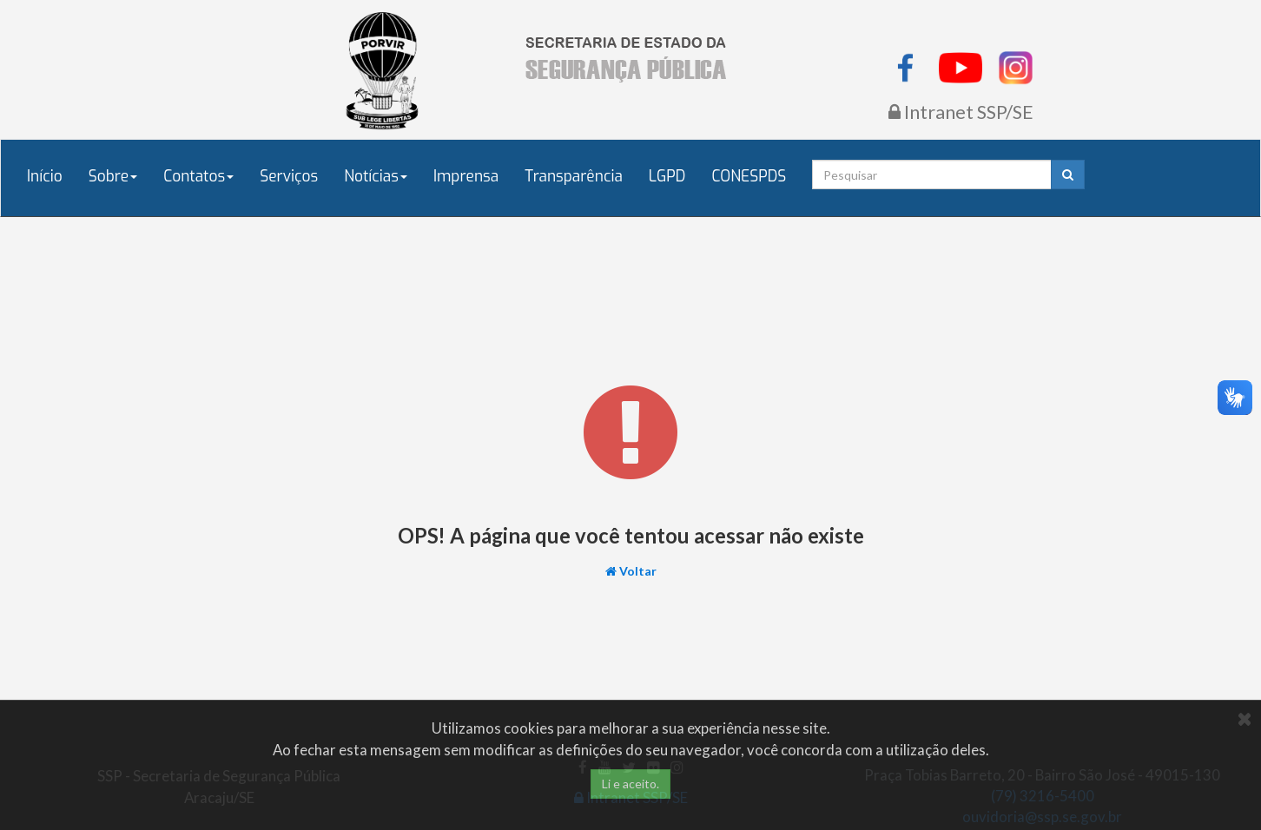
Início (45, 177)
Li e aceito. (630, 783)
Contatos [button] (198, 177)
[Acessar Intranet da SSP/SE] (960, 113)
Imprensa (465, 177)
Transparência (574, 177)
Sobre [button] (113, 177)
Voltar (638, 570)
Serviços (289, 177)
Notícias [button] (375, 177)
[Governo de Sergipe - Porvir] (383, 69)
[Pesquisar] (1068, 174)
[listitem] (906, 65)
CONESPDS (748, 177)
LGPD (667, 177)
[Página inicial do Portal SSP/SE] (630, 57)
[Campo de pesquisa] (931, 174)
